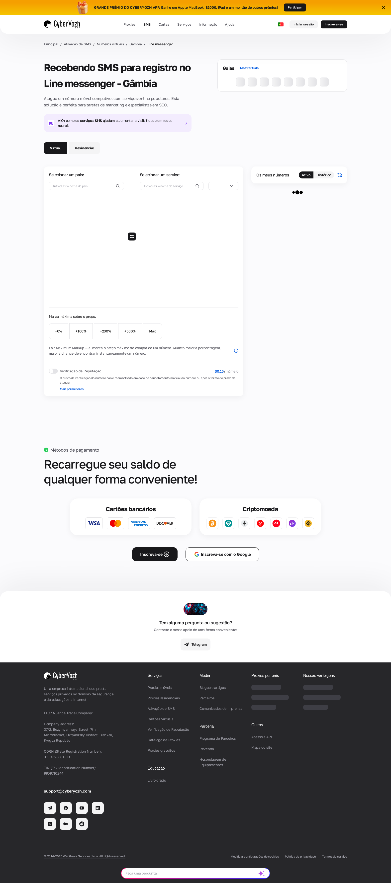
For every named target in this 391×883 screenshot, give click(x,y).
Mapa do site (261, 747)
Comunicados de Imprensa (220, 708)
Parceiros (206, 698)
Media (204, 675)
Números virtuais (110, 44)
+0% (58, 331)
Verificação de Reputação (168, 729)
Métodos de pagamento (74, 450)
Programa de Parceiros (217, 738)
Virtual (55, 148)
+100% (81, 331)
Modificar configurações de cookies (255, 856)
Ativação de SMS (77, 44)
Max (152, 331)
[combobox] (223, 186)
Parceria (206, 726)
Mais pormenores (71, 389)
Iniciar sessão (303, 24)
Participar (295, 7)
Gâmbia (135, 44)
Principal (51, 44)
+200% (105, 331)
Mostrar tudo (249, 68)
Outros (257, 725)
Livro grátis (157, 780)
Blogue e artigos (212, 687)
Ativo (306, 175)
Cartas (164, 24)
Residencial (84, 148)
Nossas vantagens (319, 675)
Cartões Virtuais (160, 719)
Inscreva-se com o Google (222, 554)
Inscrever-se (334, 24)
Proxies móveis (160, 687)
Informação (208, 24)
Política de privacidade (300, 856)
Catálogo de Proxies (164, 740)
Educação (156, 768)
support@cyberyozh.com (67, 791)
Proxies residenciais (164, 698)
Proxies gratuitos (161, 750)
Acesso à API (261, 737)
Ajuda (229, 24)
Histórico (323, 175)
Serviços (184, 24)
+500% (130, 331)
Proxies (129, 24)
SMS (147, 24)
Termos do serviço (334, 856)
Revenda (206, 749)
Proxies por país (265, 675)
